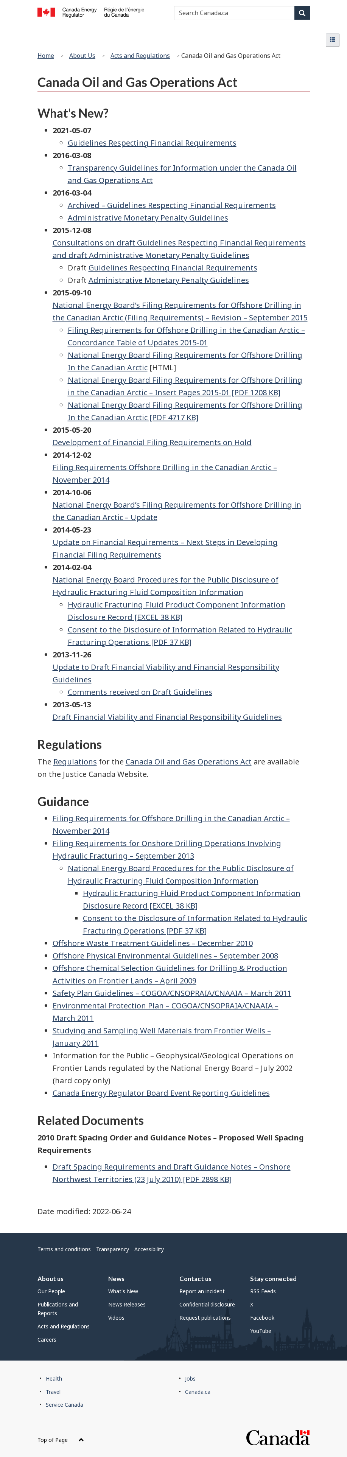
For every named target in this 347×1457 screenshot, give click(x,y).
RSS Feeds (263, 1291)
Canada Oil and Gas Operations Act (189, 761)
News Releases (127, 1304)
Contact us (195, 1279)
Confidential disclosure (207, 1304)
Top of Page (60, 1439)
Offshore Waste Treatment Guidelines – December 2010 (153, 943)
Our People (51, 1291)
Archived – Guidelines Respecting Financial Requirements (172, 205)
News (116, 1279)
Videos (116, 1317)
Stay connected (273, 1279)
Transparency (112, 1249)
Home (45, 55)
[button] (332, 40)
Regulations (75, 761)
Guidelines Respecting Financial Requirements (152, 143)
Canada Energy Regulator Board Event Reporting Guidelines (161, 1093)
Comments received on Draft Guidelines (140, 692)
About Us (82, 55)
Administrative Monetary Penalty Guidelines (148, 218)
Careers (46, 1339)
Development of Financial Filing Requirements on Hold (152, 442)
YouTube (260, 1330)
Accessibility (149, 1249)
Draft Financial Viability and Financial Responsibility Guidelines (167, 717)
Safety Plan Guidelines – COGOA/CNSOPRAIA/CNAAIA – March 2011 (172, 993)
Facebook (262, 1317)
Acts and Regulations (140, 55)
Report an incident (202, 1291)
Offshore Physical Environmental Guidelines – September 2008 (165, 956)
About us (50, 1279)
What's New (123, 1291)
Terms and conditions (64, 1249)
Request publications (205, 1317)
